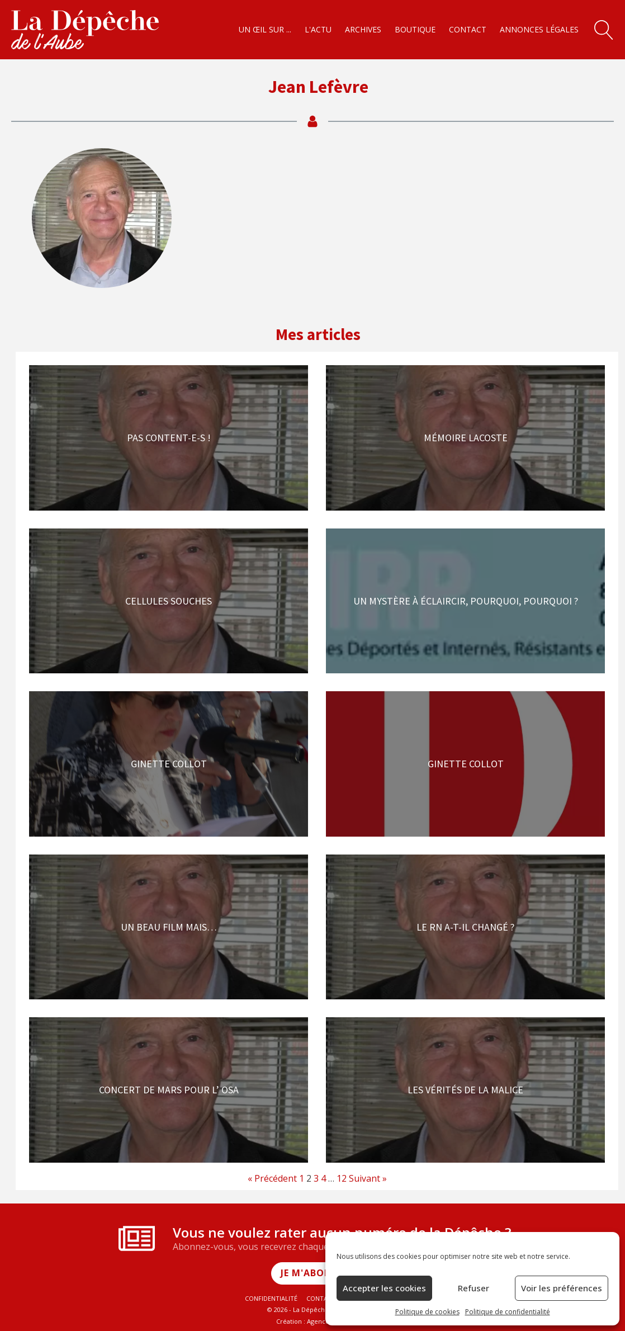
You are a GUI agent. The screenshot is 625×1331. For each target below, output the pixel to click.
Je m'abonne (313, 1273)
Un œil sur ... (265, 29)
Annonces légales (539, 29)
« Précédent (272, 1178)
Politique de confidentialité (507, 1311)
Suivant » (368, 1178)
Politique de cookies (427, 1311)
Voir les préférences (561, 1288)
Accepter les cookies (384, 1288)
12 (342, 1178)
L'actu (318, 29)
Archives (363, 29)
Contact (467, 29)
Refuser (473, 1288)
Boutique (415, 29)
